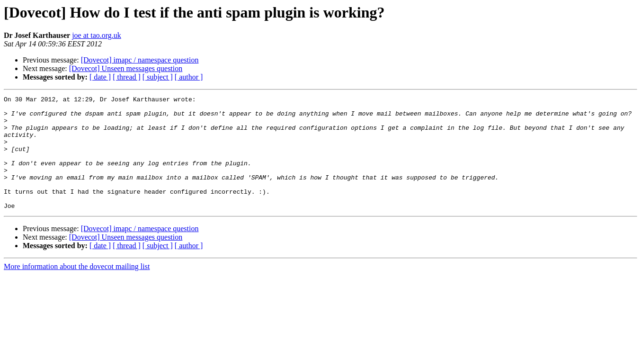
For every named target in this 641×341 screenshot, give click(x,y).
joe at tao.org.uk (96, 35)
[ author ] (189, 77)
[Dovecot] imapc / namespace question (140, 60)
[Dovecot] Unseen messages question (126, 68)
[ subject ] (157, 77)
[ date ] (100, 77)
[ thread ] (127, 77)
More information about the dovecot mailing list (77, 289)
